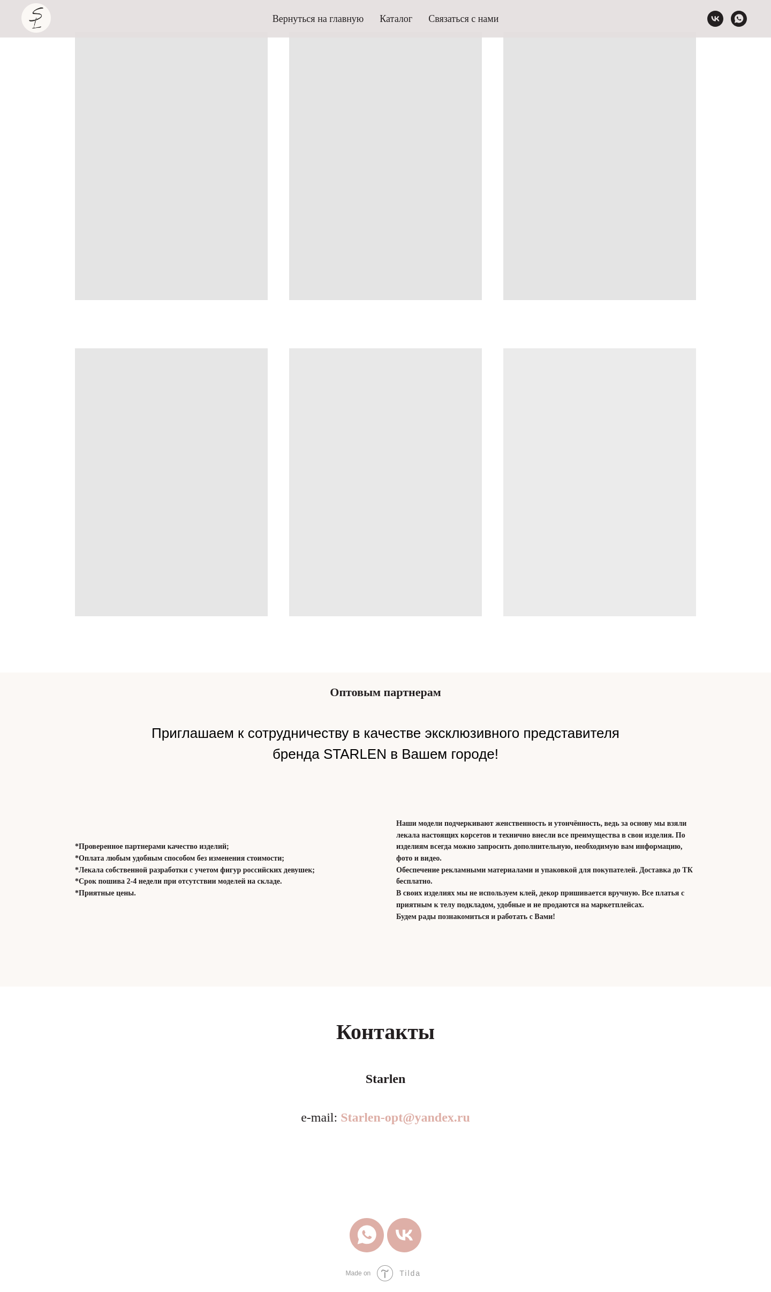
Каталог (396, 18)
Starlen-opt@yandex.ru (405, 1117)
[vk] (715, 19)
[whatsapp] (739, 19)
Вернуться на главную (318, 18)
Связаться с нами (463, 18)
